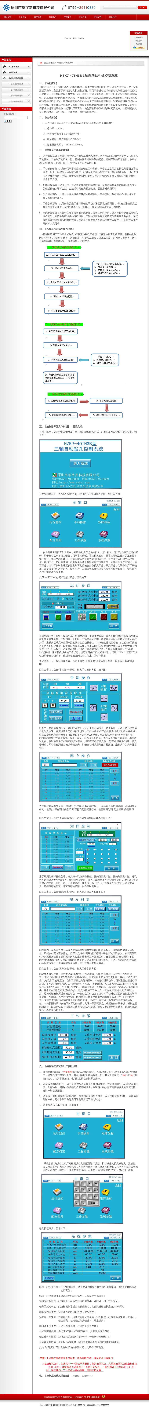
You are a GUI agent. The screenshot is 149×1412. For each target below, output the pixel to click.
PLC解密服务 (13, 67)
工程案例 (67, 17)
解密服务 (37, 17)
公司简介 (22, 17)
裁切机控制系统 (17, 84)
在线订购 (82, 17)
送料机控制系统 (17, 90)
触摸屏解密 (12, 72)
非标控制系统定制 (15, 78)
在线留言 (97, 17)
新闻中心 (52, 17)
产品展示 (69, 63)
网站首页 (7, 17)
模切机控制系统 (17, 96)
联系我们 (112, 17)
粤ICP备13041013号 (92, 1397)
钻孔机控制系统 (17, 101)
